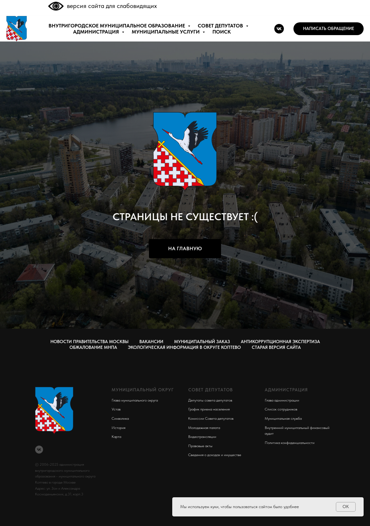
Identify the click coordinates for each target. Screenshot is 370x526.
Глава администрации (282, 400)
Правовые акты (200, 446)
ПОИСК (221, 32)
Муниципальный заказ (202, 341)
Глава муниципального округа (135, 400)
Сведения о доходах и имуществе (214, 455)
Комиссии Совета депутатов (210, 418)
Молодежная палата (204, 427)
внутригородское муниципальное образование (117, 26)
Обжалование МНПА (93, 347)
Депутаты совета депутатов (210, 400)
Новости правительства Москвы (89, 341)
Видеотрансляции (202, 436)
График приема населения (209, 409)
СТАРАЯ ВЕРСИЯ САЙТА (276, 347)
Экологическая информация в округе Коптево (184, 347)
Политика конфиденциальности (289, 442)
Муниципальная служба (283, 418)
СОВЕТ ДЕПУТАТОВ (221, 26)
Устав (116, 409)
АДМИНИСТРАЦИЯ (96, 32)
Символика (120, 418)
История (118, 427)
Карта (116, 436)
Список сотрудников (281, 409)
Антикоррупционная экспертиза (280, 341)
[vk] (279, 29)
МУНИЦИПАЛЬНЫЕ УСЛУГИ (166, 32)
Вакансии (151, 341)
